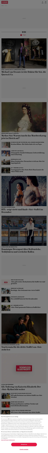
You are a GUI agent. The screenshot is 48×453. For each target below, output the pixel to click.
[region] (24, 433)
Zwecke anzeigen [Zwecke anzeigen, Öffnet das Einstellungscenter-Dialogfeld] (24, 449)
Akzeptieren (24, 444)
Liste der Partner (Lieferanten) (8, 440)
